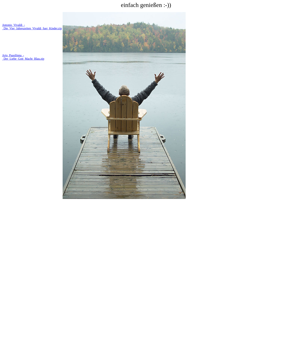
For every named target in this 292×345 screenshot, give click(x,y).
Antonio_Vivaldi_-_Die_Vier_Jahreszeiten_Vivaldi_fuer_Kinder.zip (32, 26)
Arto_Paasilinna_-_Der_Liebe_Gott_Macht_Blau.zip (23, 57)
